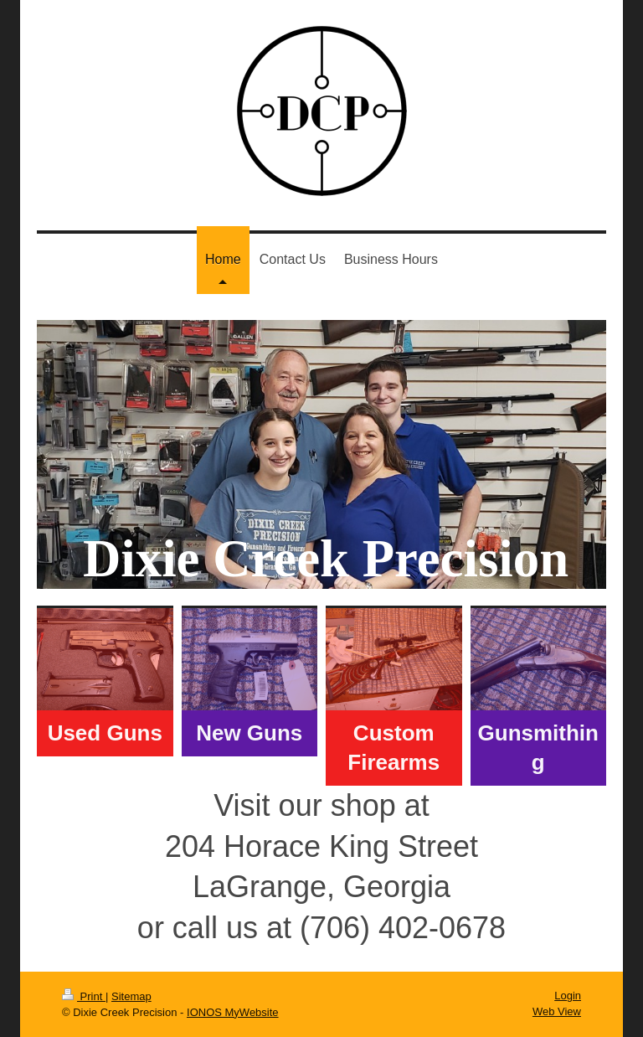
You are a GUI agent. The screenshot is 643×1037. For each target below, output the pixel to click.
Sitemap (131, 996)
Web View (556, 1011)
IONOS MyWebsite (233, 1012)
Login (567, 995)
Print (83, 996)
